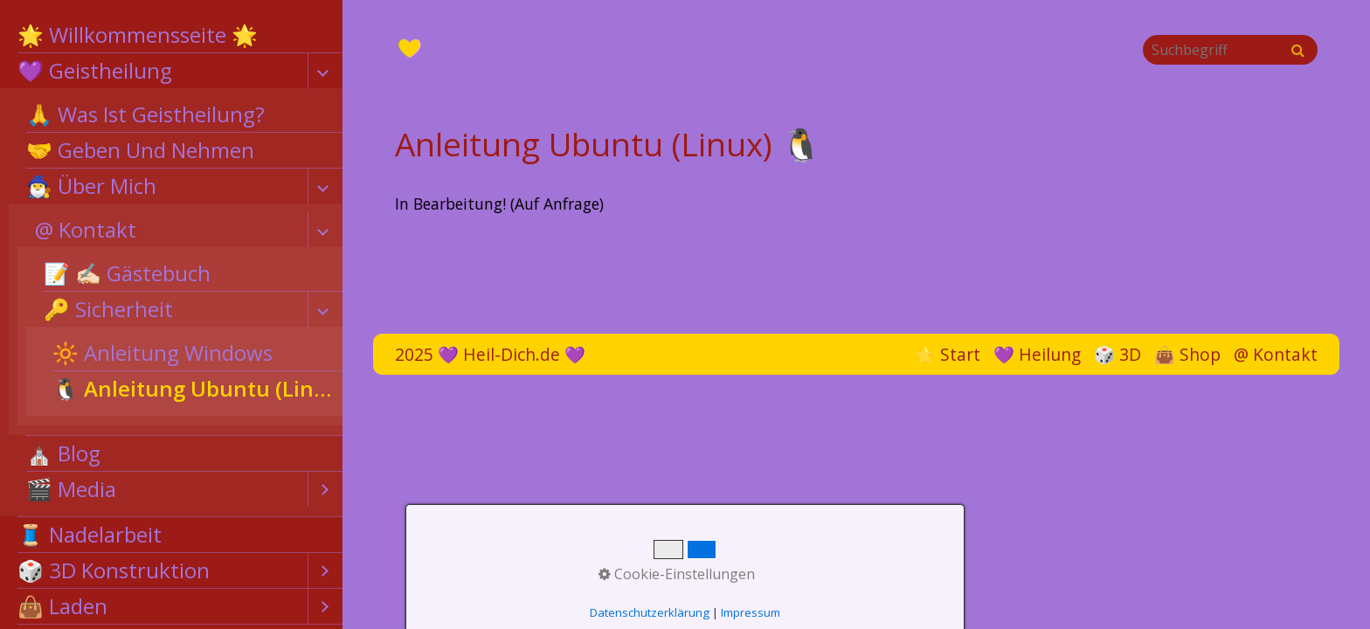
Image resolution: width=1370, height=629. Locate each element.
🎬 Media (71, 488)
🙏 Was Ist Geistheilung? (145, 114)
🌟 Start (947, 354)
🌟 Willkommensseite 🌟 (137, 34)
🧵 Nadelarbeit (89, 534)
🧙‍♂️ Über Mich (91, 185)
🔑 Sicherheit (108, 308)
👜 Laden (62, 605)
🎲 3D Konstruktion (113, 570)
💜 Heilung (1037, 354)
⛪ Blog (63, 453)
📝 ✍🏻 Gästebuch (127, 273)
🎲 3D (1117, 354)
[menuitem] (171, 35)
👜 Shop (1187, 354)
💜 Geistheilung (94, 70)
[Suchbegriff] (1230, 50)
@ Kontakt (85, 229)
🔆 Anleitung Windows (162, 352)
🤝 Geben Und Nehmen (140, 149)
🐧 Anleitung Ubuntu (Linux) (197, 388)
